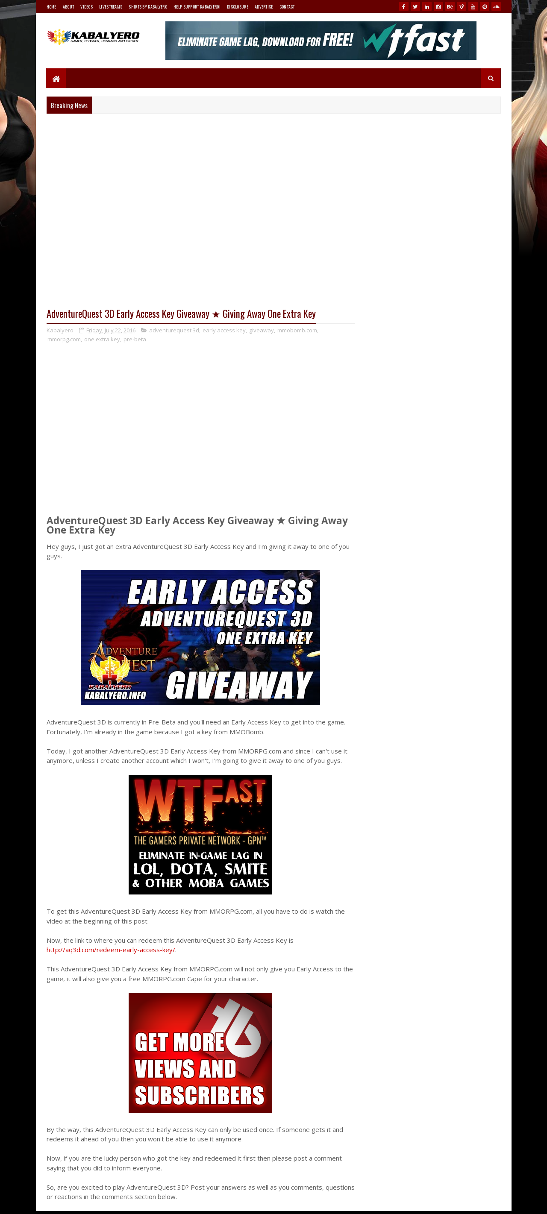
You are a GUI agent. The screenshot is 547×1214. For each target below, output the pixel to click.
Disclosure (237, 6)
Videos (86, 6)
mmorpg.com (64, 339)
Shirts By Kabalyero (148, 6)
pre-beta (135, 339)
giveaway (261, 330)
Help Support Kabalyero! (197, 6)
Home (51, 6)
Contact (287, 6)
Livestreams (110, 6)
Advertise (264, 6)
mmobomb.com (297, 330)
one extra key (102, 339)
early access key (224, 330)
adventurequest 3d (174, 330)
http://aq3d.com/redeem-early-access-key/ (111, 950)
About (68, 6)
